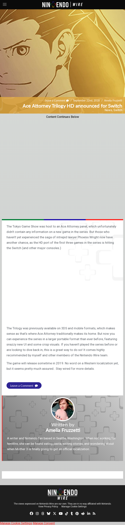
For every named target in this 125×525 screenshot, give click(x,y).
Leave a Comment (57, 100)
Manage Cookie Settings (74, 506)
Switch (117, 110)
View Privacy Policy (48, 506)
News (108, 110)
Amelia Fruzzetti (113, 100)
